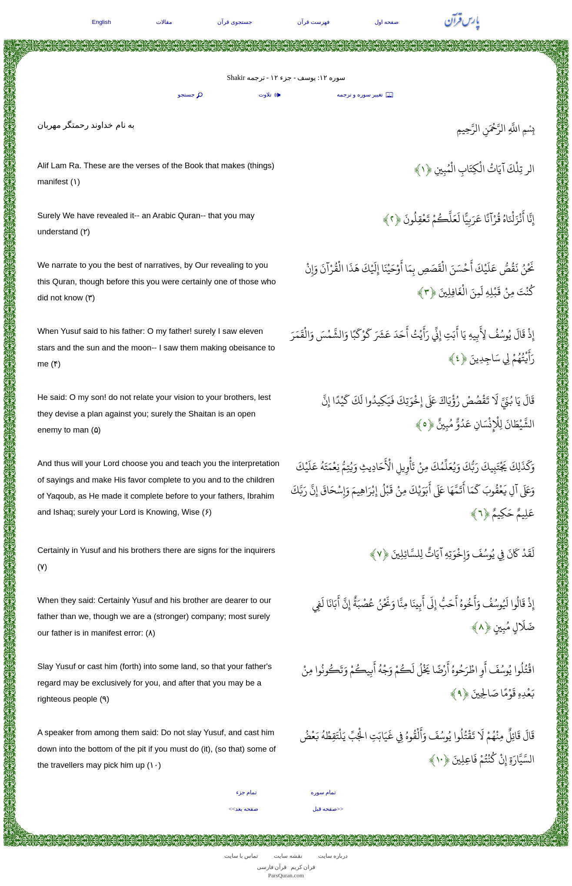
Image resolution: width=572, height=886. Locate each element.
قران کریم (303, 867)
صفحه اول (387, 22)
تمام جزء (246, 792)
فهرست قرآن (313, 22)
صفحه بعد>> (243, 809)
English (101, 22)
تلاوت (271, 95)
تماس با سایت (241, 856)
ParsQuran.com (286, 875)
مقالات (164, 22)
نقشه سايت (288, 856)
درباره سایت (333, 856)
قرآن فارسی (271, 867)
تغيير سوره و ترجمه (365, 95)
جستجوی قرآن (234, 22)
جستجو (191, 95)
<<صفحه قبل (328, 809)
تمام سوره (323, 792)
